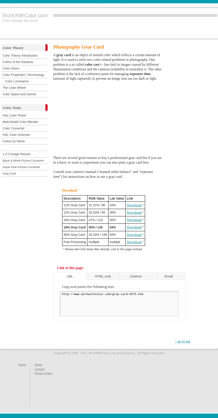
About (38, 364)
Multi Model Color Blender (20, 122)
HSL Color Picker (14, 115)
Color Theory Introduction (20, 55)
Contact (40, 369)
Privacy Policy (44, 373)
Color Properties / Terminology (23, 75)
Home (22, 364)
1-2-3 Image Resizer (17, 154)
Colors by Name (14, 141)
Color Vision (11, 68)
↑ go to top (182, 341)
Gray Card (9, 173)
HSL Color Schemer (16, 135)
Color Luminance (17, 81)
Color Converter (14, 128)
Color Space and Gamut (19, 94)
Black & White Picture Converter (23, 160)
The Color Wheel (14, 87)
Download (134, 205)
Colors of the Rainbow (18, 62)
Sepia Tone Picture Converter (21, 167)
